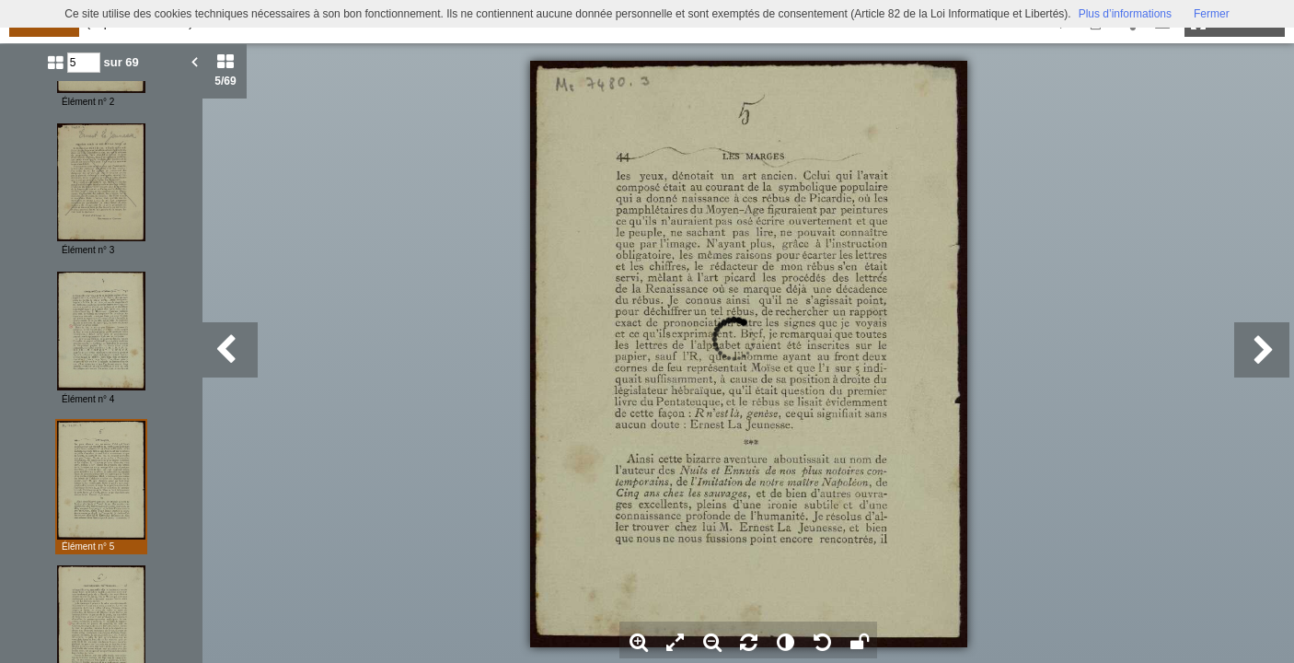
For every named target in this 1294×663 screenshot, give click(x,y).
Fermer (1212, 13)
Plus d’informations (1125, 13)
